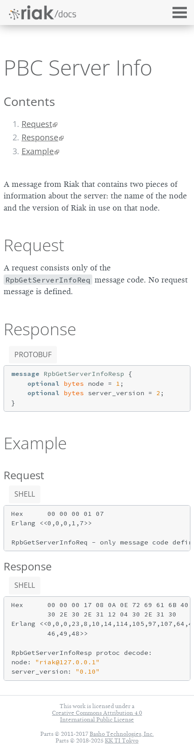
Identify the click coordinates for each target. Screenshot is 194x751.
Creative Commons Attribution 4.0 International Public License (97, 716)
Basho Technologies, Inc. (122, 733)
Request (37, 123)
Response (40, 137)
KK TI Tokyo (121, 740)
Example (38, 151)
